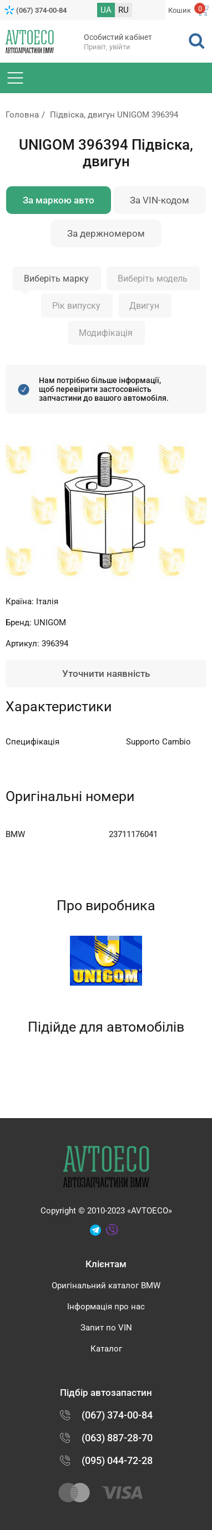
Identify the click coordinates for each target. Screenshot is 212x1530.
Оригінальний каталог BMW (106, 1286)
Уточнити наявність (106, 673)
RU (123, 10)
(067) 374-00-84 (41, 10)
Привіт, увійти (107, 47)
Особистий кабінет (118, 37)
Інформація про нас (106, 1307)
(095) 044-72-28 (117, 1460)
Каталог (106, 1349)
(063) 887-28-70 (117, 1438)
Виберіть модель (153, 278)
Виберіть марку (56, 278)
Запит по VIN (106, 1328)
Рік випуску (76, 305)
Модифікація (106, 333)
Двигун (144, 305)
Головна (22, 115)
